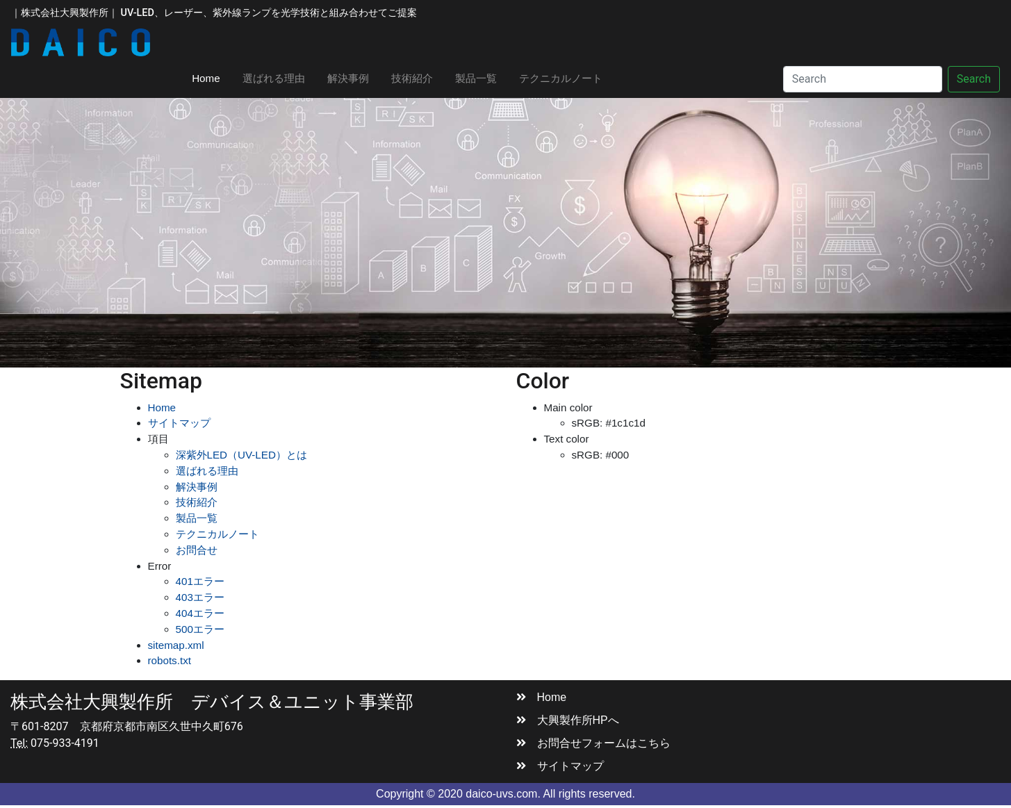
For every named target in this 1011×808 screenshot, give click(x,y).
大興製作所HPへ (567, 720)
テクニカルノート (560, 78)
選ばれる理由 (274, 78)
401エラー (200, 581)
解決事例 (348, 78)
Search (974, 78)
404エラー (200, 613)
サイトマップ (179, 423)
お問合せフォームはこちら (593, 743)
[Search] (862, 79)
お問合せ (196, 550)
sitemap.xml (176, 645)
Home (211, 77)
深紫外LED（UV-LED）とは (241, 455)
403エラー (200, 597)
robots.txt (169, 660)
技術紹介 (412, 78)
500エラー (200, 629)
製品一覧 (476, 78)
